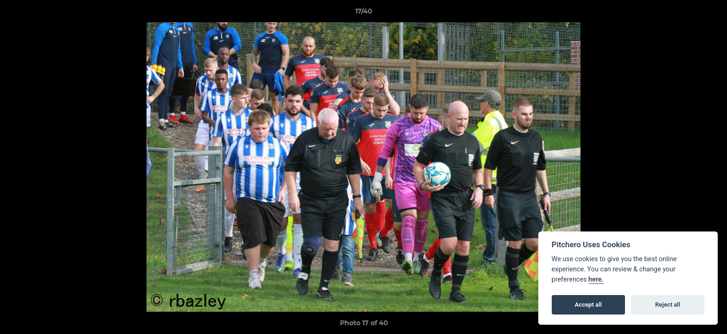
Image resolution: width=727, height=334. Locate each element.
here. (596, 279)
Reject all (667, 304)
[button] (710, 13)
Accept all (588, 304)
